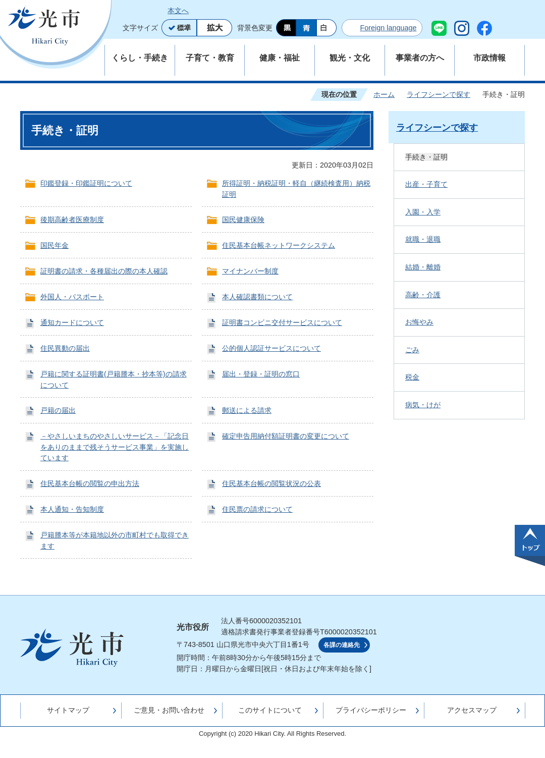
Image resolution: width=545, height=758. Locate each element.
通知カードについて (72, 322)
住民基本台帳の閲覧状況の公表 (271, 483)
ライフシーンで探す (438, 94)
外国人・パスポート (72, 297)
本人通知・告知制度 (72, 509)
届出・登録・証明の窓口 (261, 374)
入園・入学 (423, 212)
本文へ (178, 11)
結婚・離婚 (423, 267)
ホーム (384, 94)
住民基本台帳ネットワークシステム (278, 245)
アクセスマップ (472, 710)
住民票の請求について (257, 509)
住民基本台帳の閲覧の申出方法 (89, 483)
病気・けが (423, 405)
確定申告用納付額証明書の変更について (285, 436)
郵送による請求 (246, 410)
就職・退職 (423, 239)
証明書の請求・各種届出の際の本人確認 (104, 271)
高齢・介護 (423, 295)
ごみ (412, 350)
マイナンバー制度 (250, 271)
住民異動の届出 (65, 348)
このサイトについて (270, 710)
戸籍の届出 (58, 410)
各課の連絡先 (341, 645)
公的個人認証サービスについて (271, 348)
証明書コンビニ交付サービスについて (282, 322)
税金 (412, 377)
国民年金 (54, 245)
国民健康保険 (243, 219)
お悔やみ (419, 322)
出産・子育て (426, 184)
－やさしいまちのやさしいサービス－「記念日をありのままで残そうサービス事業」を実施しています (114, 447)
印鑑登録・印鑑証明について (86, 183)
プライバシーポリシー (371, 710)
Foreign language (388, 28)
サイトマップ (68, 710)
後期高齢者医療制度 (72, 219)
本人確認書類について (257, 297)
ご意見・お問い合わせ (169, 710)
